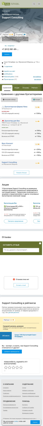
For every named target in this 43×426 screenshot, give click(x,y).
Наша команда (7, 390)
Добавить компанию (28, 390)
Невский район (9, 77)
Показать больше (21, 172)
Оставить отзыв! (21, 285)
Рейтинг (34, 88)
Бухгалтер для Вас (12, 121)
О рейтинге (6, 393)
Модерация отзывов (28, 413)
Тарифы (5, 410)
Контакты (25, 404)
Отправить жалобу (27, 410)
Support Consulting (9, 162)
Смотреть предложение (15, 221)
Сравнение (7, 88)
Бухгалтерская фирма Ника (16, 107)
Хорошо (35, 422)
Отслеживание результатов (10, 407)
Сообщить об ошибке (28, 407)
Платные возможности (9, 404)
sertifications (8, 74)
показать (7, 54)
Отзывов (19, 34)
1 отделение (8, 66)
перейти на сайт (9, 71)
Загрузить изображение (28, 393)
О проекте (5, 387)
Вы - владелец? (9, 45)
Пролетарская (9, 79)
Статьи (24, 387)
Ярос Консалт (7, 143)
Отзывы (26, 88)
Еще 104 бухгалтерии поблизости (15, 39)
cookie (16, 421)
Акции (16, 88)
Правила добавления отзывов (30, 396)
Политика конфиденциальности (12, 396)
